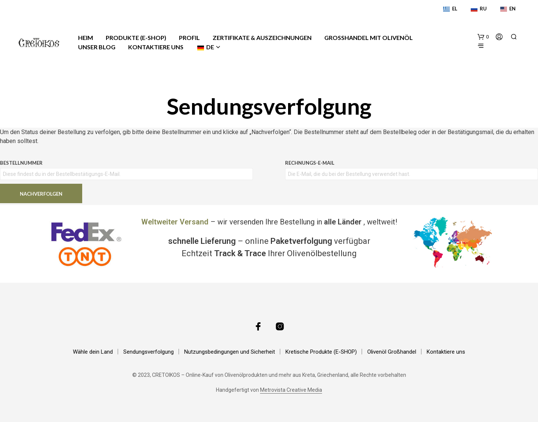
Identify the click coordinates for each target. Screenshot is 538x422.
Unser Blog (96, 46)
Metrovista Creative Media (291, 390)
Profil (189, 37)
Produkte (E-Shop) (136, 37)
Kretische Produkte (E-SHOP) (321, 351)
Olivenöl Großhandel (391, 351)
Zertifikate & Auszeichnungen (262, 37)
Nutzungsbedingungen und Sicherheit (229, 351)
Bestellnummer (21, 163)
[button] (483, 37)
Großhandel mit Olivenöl (368, 37)
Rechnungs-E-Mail (309, 163)
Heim (85, 37)
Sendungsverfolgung (148, 351)
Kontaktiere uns (155, 46)
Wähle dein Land (93, 351)
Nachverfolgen (41, 194)
